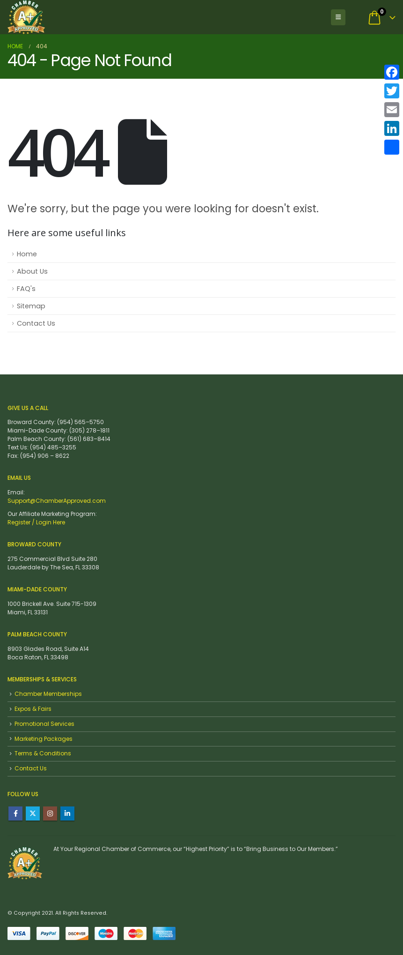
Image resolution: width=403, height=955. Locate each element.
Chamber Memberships (48, 694)
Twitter (33, 813)
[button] (338, 17)
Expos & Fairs (33, 709)
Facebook (15, 813)
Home (27, 254)
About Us (32, 271)
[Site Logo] (26, 17)
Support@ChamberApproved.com (56, 501)
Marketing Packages (44, 739)
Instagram (50, 813)
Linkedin (67, 813)
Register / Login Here (36, 522)
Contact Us (36, 323)
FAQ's (26, 288)
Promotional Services (44, 724)
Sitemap (31, 306)
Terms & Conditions (43, 753)
